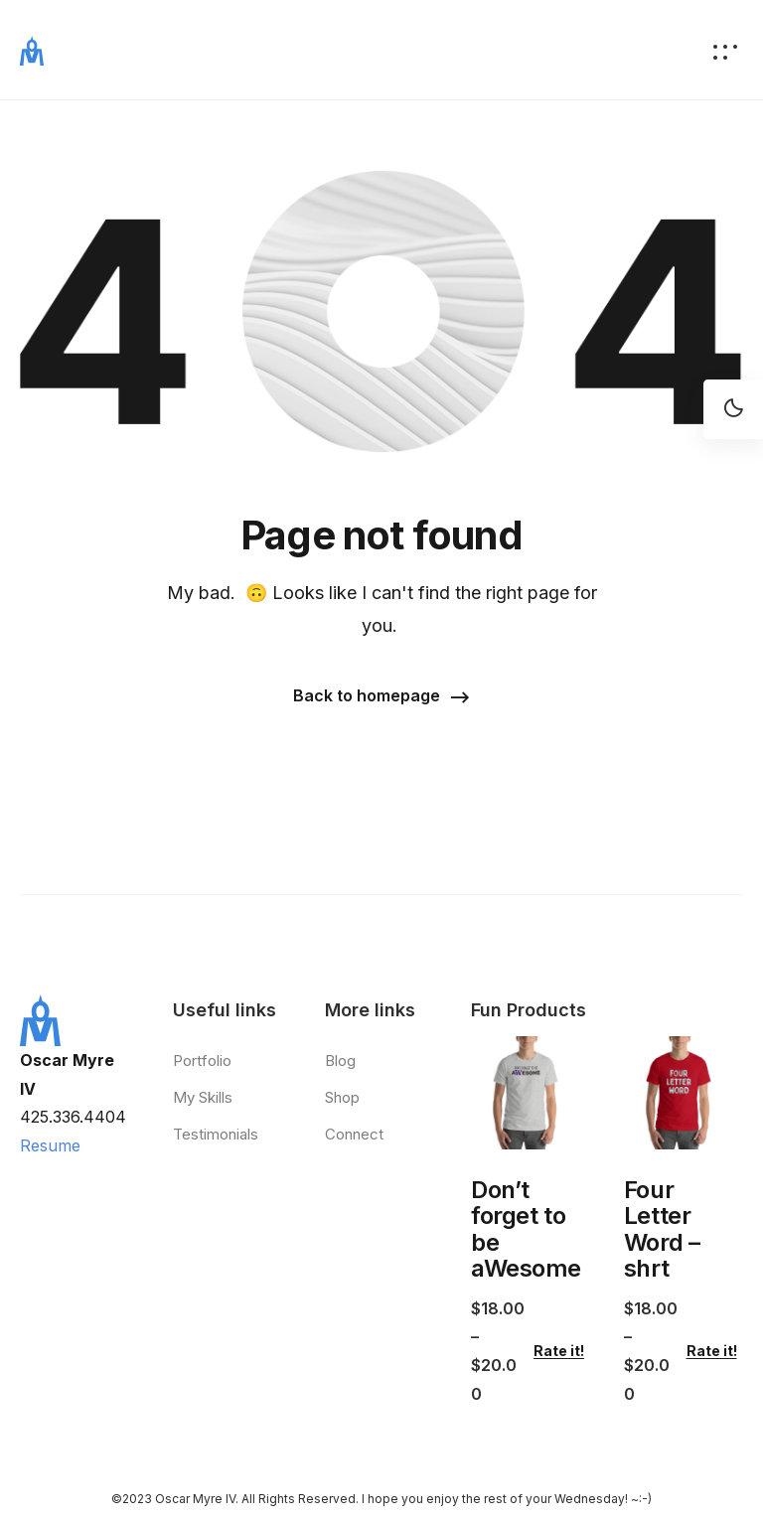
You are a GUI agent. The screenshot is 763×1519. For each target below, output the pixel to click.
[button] (381, 696)
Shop (342, 1097)
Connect (354, 1134)
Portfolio (202, 1060)
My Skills (202, 1097)
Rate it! (559, 1351)
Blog (340, 1060)
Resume (50, 1145)
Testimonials (215, 1134)
